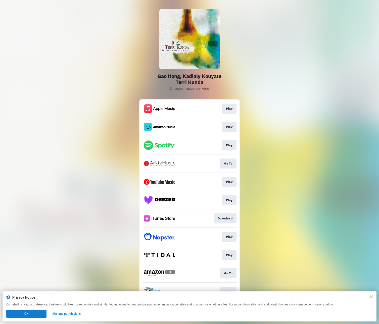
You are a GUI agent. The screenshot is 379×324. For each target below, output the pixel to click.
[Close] (371, 297)
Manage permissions (67, 313)
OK (26, 313)
